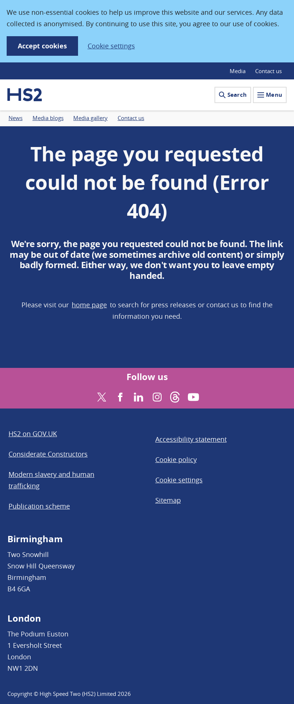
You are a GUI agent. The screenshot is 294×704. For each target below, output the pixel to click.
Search (233, 95)
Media (238, 71)
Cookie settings (111, 45)
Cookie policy (176, 459)
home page (89, 304)
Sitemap (168, 500)
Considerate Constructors (48, 454)
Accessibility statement (191, 439)
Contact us (268, 71)
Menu (269, 95)
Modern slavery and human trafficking (51, 480)
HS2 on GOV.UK (33, 433)
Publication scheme (39, 506)
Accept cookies (42, 46)
